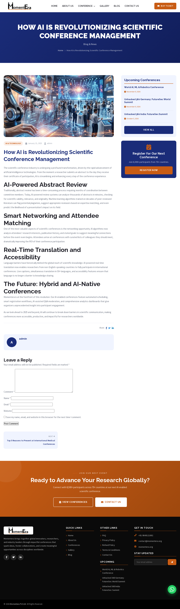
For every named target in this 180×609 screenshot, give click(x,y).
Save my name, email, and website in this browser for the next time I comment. (43, 417)
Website (8, 410)
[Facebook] (6, 557)
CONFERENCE (86, 6)
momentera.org (146, 546)
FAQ (103, 535)
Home (60, 50)
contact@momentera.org (150, 541)
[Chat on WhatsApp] (172, 589)
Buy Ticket (165, 6)
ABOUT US (67, 6)
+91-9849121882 (146, 535)
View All (148, 130)
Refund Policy (107, 545)
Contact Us (111, 502)
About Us (71, 540)
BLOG (117, 6)
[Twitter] (13, 557)
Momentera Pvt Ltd (18, 604)
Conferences (73, 545)
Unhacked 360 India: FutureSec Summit (110, 588)
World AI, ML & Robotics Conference (112, 571)
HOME (54, 6)
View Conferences (73, 502)
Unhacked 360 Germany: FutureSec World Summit (112, 579)
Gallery (70, 550)
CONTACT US (132, 6)
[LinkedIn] (20, 557)
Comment (9, 391)
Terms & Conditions (110, 550)
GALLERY (104, 6)
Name (7, 398)
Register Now (149, 170)
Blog (69, 554)
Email (7, 404)
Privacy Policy (107, 540)
